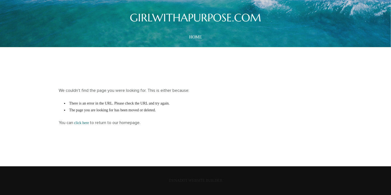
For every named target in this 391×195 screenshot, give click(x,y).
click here (81, 123)
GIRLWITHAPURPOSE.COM (195, 17)
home (195, 37)
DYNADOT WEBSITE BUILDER (195, 180)
